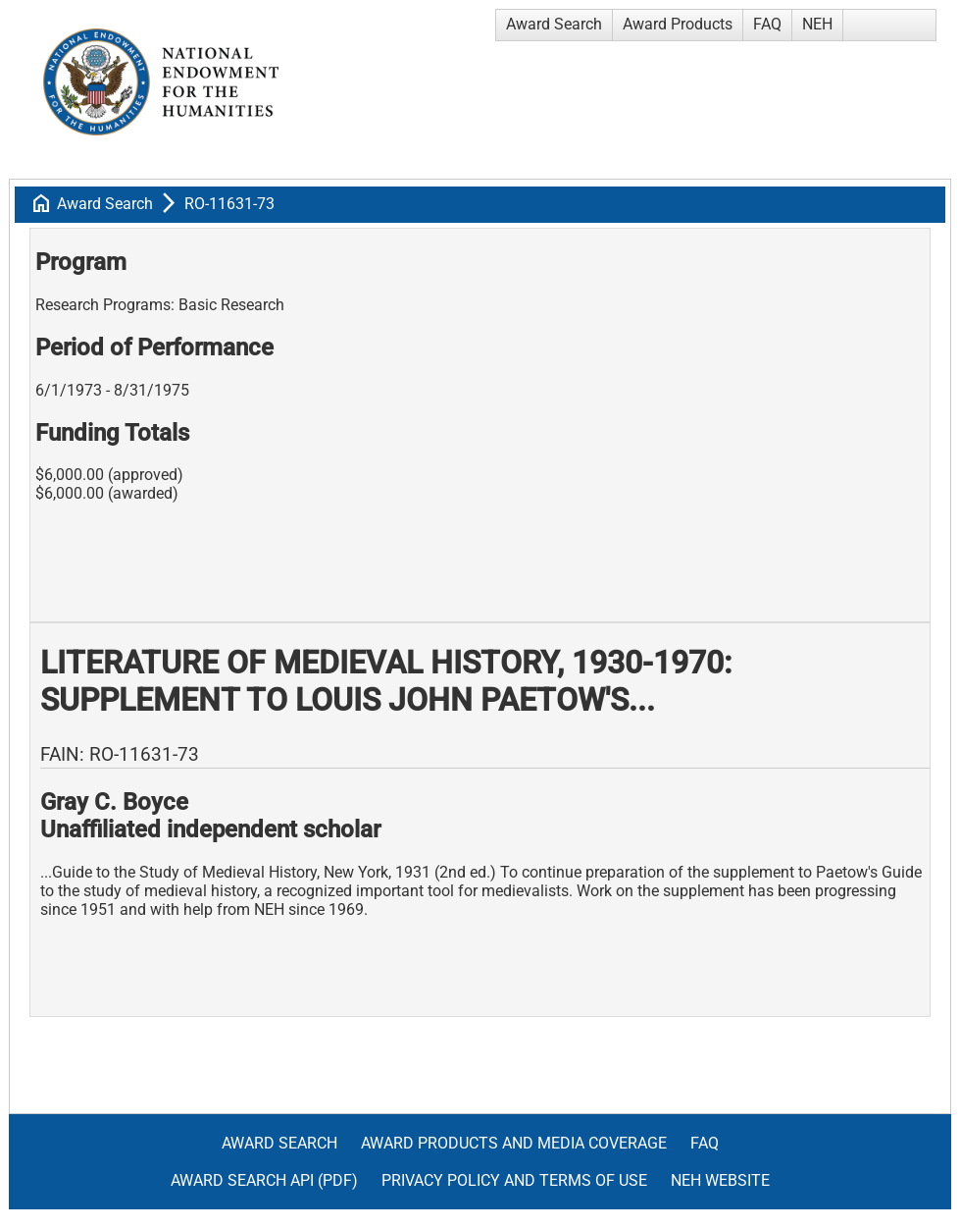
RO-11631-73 (229, 203)
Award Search (554, 24)
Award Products (678, 24)
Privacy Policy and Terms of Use (514, 1180)
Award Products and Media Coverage (514, 1143)
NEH (817, 24)
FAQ (767, 24)
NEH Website (720, 1180)
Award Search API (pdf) (264, 1180)
